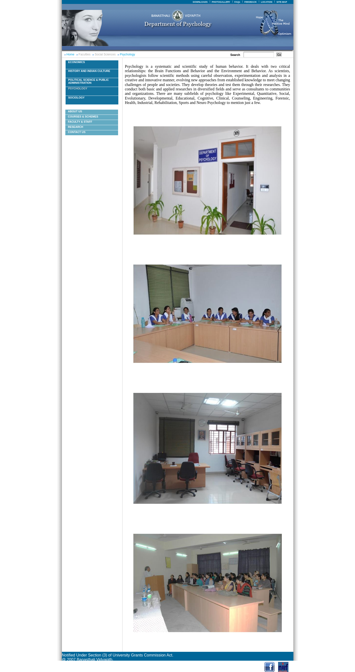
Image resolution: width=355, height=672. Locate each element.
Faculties (84, 54)
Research (75, 126)
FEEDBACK (250, 2)
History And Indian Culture (89, 70)
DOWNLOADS (200, 2)
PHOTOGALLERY (221, 2)
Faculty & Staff (80, 121)
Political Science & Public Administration (88, 81)
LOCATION (266, 2)
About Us (75, 111)
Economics (76, 62)
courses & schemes (83, 116)
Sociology (76, 97)
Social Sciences (105, 54)
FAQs (237, 2)
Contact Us (77, 132)
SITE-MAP (281, 2)
